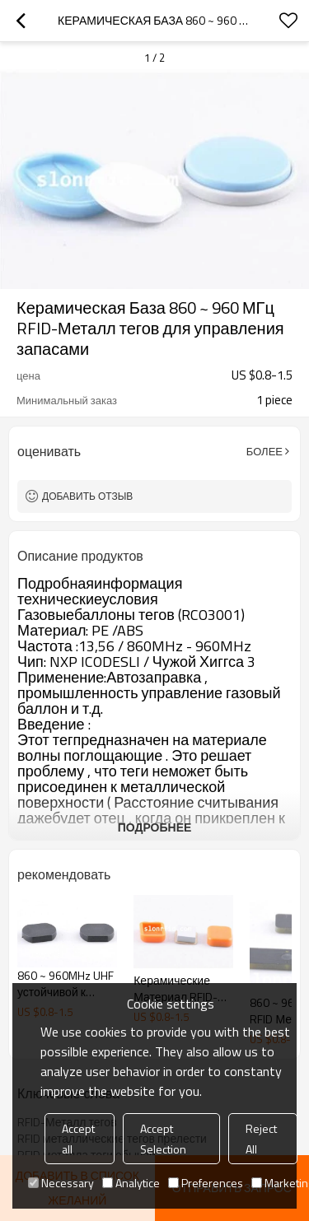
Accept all (78, 1139)
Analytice (131, 1182)
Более (264, 451)
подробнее (155, 827)
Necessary (61, 1182)
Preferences (205, 1182)
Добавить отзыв (87, 496)
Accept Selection (163, 1139)
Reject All (261, 1139)
